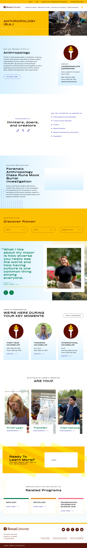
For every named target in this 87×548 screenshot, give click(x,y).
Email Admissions (73, 315)
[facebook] (77, 529)
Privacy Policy (45, 538)
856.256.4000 (9, 539)
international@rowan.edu (69, 350)
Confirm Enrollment (77, 1)
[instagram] (68, 529)
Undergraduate (55, 1)
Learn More (12, 506)
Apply (30, 1)
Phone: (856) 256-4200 (68, 79)
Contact (12, 353)
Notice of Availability (76, 538)
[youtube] (63, 529)
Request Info (71, 229)
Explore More (12, 76)
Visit (37, 1)
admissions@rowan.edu (69, 81)
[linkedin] (81, 529)
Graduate (64, 1)
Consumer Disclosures (60, 538)
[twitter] (72, 529)
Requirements (14, 430)
